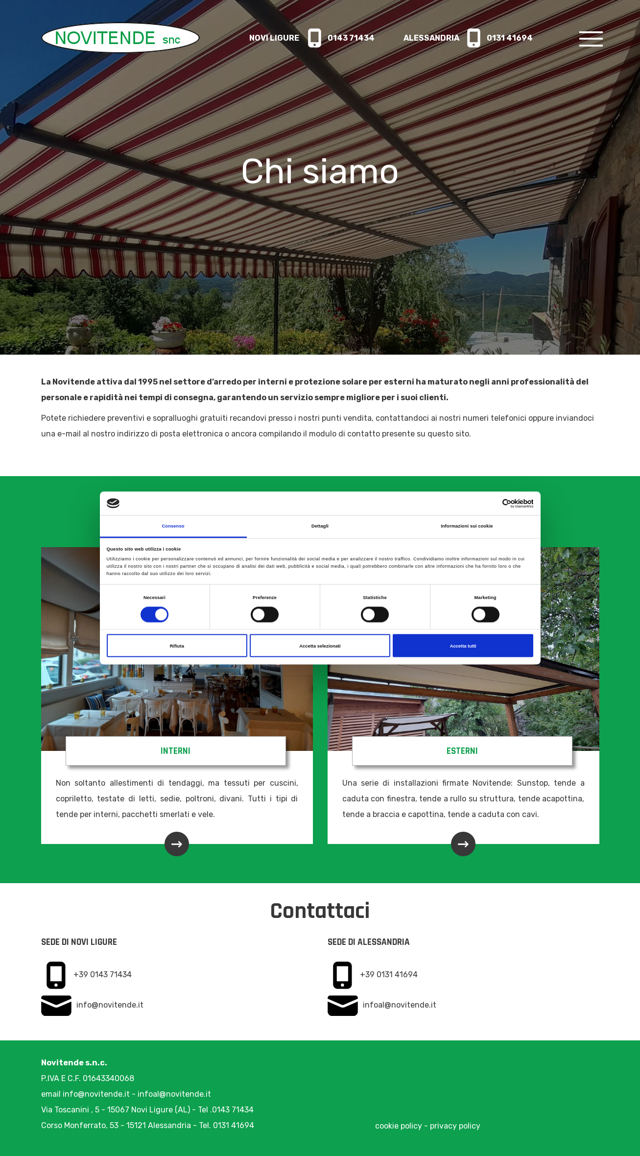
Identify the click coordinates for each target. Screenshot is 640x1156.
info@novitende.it (109, 1005)
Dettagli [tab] (320, 526)
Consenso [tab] (173, 526)
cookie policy (398, 1126)
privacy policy (455, 1126)
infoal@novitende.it (399, 1005)
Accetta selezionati (319, 645)
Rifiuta (177, 645)
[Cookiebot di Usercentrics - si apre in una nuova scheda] (490, 503)
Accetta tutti (463, 645)
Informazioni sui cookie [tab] (467, 526)
